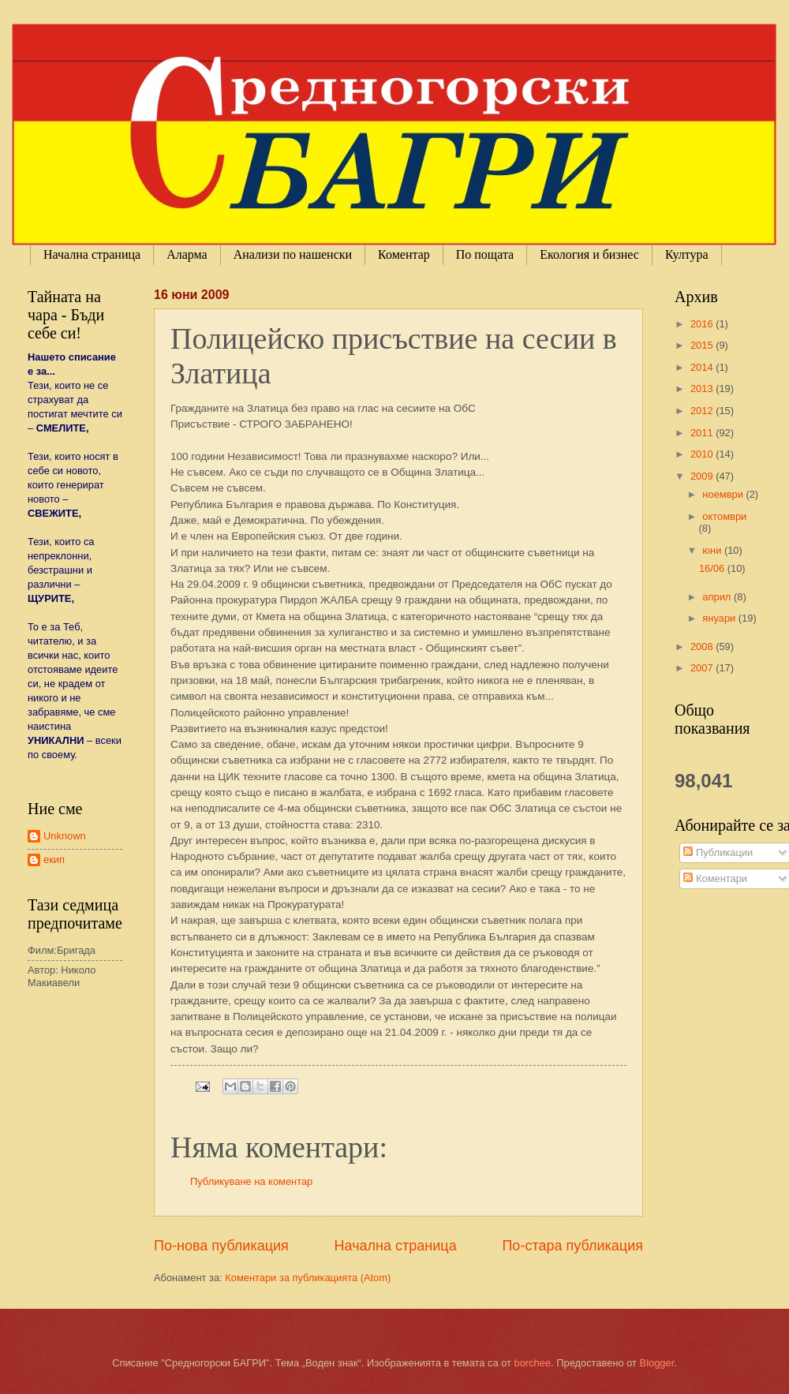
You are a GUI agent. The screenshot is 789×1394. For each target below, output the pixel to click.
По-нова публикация (221, 1246)
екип (54, 859)
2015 (703, 345)
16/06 (713, 568)
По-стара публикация (572, 1246)
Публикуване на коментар (251, 1181)
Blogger (657, 1363)
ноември (724, 494)
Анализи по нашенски (293, 254)
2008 (703, 646)
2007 (703, 668)
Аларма (187, 254)
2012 (703, 411)
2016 (703, 324)
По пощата (485, 254)
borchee (533, 1363)
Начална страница (91, 254)
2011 (703, 433)
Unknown (64, 836)
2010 (703, 454)
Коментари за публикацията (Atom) (308, 1278)
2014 (703, 367)
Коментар (404, 254)
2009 (703, 476)
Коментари (715, 878)
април (718, 597)
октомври (724, 516)
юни (713, 550)
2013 (703, 388)
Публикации (718, 852)
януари (720, 618)
